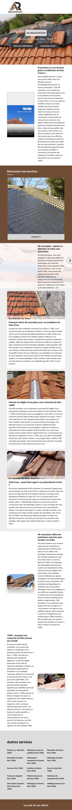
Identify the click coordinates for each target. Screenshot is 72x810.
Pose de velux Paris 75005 (54, 769)
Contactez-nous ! (48, 45)
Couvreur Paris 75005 (15, 768)
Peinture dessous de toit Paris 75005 (34, 777)
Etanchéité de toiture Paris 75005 (15, 759)
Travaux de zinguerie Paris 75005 (14, 777)
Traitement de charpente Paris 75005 (55, 777)
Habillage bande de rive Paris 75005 (56, 784)
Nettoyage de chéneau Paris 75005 (35, 784)
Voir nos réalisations (23, 45)
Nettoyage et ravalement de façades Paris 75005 (35, 760)
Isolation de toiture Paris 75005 (34, 769)
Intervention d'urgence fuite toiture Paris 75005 (15, 786)
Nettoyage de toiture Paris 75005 (55, 759)
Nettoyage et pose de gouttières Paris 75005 (35, 751)
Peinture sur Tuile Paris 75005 (15, 751)
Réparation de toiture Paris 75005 (55, 751)
